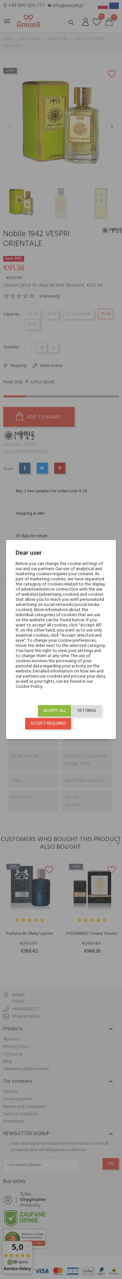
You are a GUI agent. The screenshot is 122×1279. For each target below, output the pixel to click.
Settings (86, 710)
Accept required (48, 723)
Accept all (54, 710)
